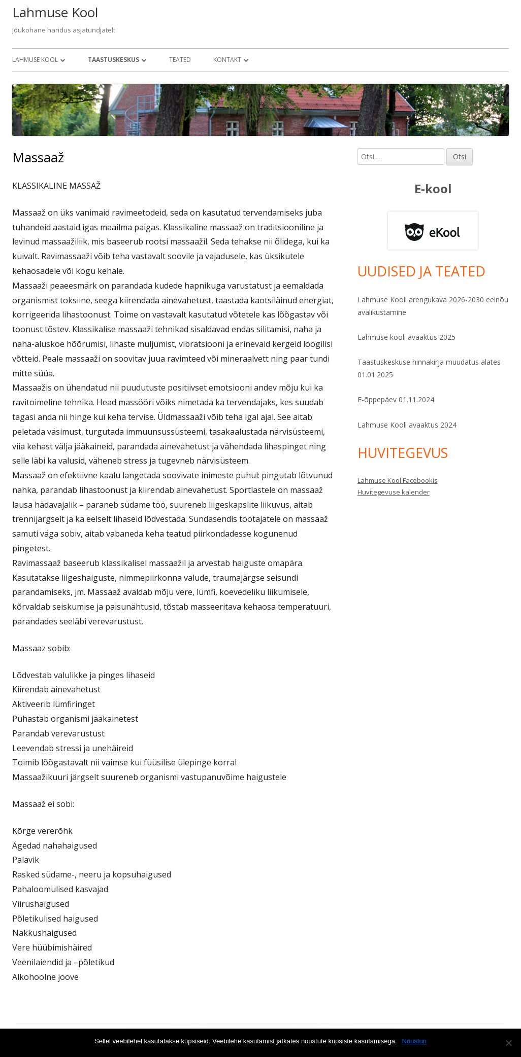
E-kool (433, 188)
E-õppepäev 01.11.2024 (395, 399)
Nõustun (414, 1041)
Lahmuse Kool (55, 12)
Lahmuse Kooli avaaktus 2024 (407, 425)
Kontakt (227, 59)
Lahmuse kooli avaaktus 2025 (406, 337)
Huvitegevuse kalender (393, 492)
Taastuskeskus (113, 59)
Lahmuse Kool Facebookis (397, 480)
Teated (180, 59)
